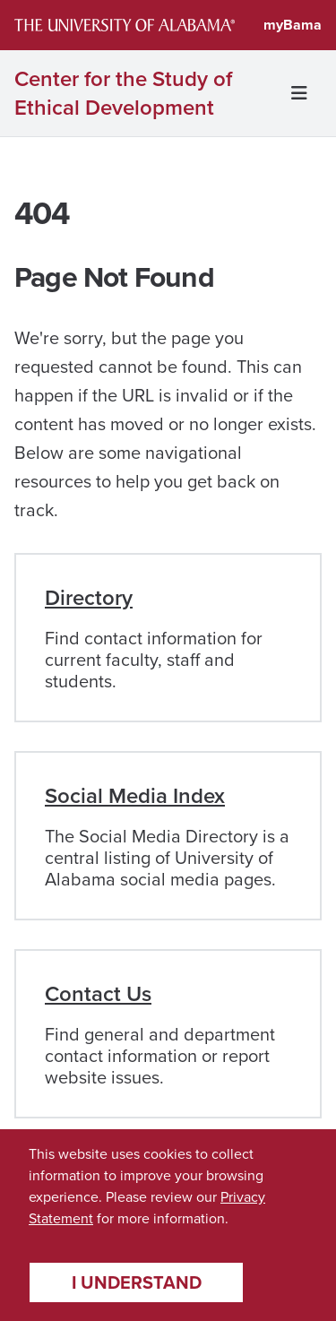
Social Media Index (135, 795)
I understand (137, 1282)
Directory (89, 597)
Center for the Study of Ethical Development (123, 93)
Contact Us (98, 993)
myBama (292, 24)
